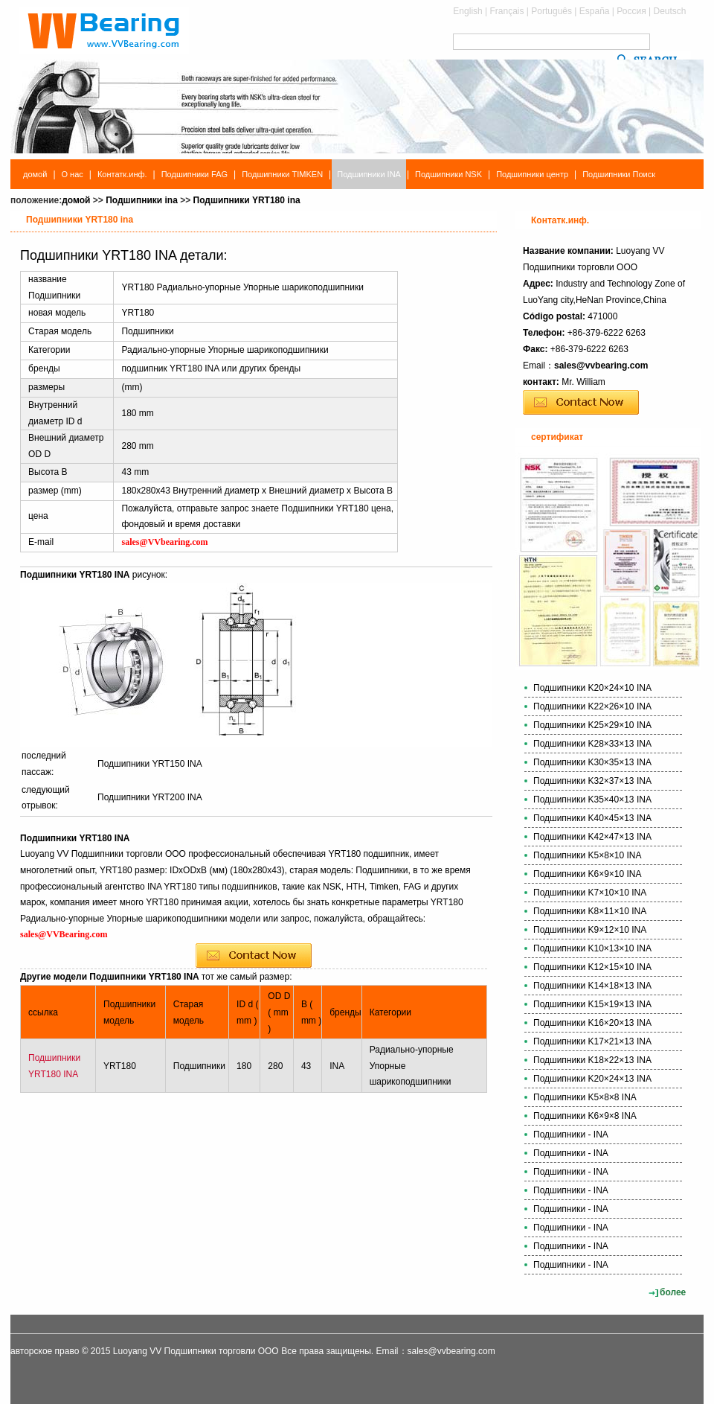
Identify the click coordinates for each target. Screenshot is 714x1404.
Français (507, 11)
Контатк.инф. (122, 174)
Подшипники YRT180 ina (246, 200)
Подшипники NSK (448, 174)
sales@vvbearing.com (601, 365)
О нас (72, 174)
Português (551, 11)
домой (35, 174)
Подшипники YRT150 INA (149, 764)
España (594, 11)
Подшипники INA (369, 174)
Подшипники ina (142, 200)
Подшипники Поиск (618, 174)
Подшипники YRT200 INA (149, 797)
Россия (631, 11)
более (673, 1292)
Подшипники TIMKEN (282, 174)
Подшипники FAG (194, 174)
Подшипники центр (532, 174)
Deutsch (669, 11)
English (467, 11)
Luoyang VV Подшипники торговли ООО (196, 1351)
